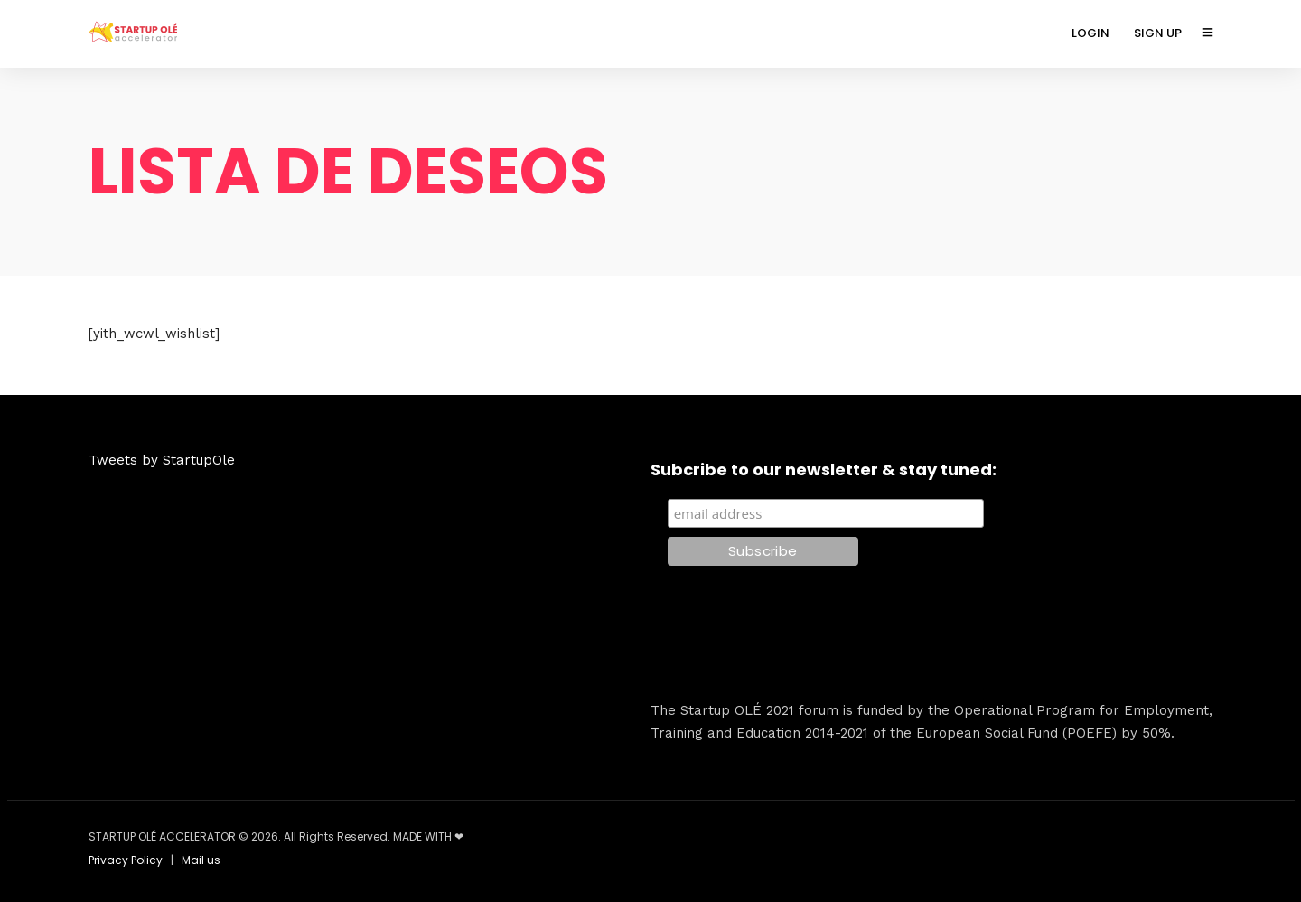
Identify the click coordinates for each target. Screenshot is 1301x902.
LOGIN (1090, 33)
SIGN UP (1158, 33)
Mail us (201, 860)
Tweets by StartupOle (162, 460)
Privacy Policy (126, 860)
